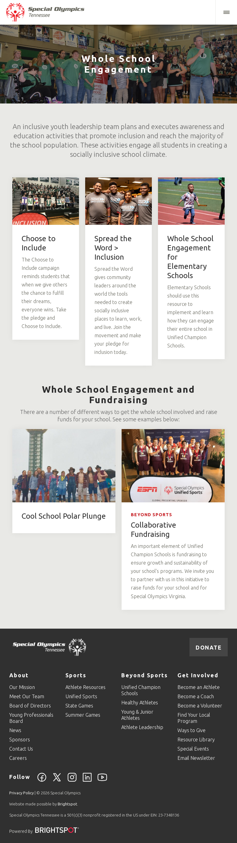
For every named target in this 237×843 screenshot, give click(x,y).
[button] (226, 12)
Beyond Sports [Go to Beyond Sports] (144, 675)
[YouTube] (102, 781)
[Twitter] (57, 781)
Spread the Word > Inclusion (113, 247)
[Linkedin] (87, 781)
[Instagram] (72, 781)
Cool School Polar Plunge (64, 516)
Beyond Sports (151, 514)
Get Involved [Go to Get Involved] (197, 675)
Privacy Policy (21, 793)
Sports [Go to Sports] (75, 675)
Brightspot (67, 804)
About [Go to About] (19, 675)
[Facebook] (41, 781)
